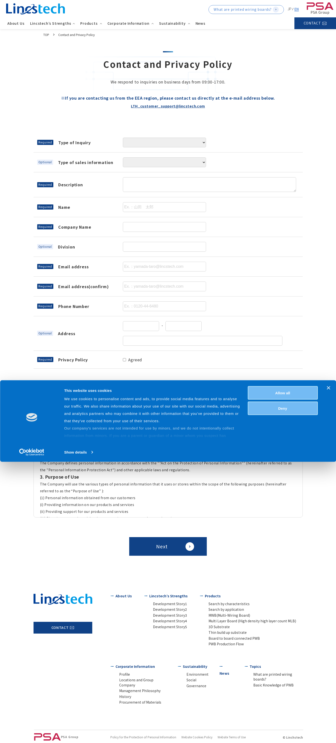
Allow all (282, 674)
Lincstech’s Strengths (167, 595)
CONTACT (312, 23)
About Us (17, 23)
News (202, 23)
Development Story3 (165, 616)
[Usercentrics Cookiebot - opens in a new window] (31, 733)
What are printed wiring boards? (243, 9)
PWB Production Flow (223, 647)
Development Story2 (165, 610)
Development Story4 (165, 622)
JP (289, 8)
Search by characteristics (224, 604)
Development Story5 (165, 628)
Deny (282, 689)
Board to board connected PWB (229, 640)
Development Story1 (165, 604)
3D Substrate (216, 628)
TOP (46, 35)
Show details (75, 733)
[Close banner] (328, 669)
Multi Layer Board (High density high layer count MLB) (243, 622)
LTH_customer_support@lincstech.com (168, 106)
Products (212, 595)
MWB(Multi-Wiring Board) (225, 616)
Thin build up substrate (223, 634)
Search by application (222, 610)
